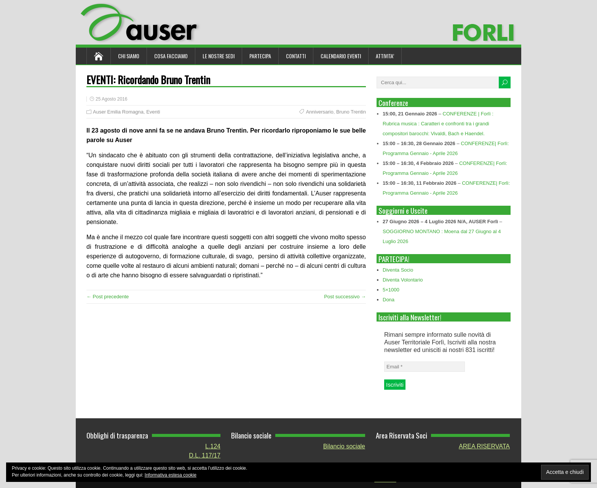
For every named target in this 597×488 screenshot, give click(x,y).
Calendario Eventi (341, 56)
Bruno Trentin (351, 112)
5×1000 (391, 290)
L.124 (212, 446)
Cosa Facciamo (171, 56)
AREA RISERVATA (484, 446)
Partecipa (260, 56)
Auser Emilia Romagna (118, 112)
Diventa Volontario (403, 280)
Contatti (296, 56)
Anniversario (319, 112)
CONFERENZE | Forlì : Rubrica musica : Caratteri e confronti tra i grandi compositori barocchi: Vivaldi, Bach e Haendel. (438, 123)
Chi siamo (128, 56)
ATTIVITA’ (385, 56)
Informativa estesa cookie (170, 475)
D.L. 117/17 (204, 455)
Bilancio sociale (344, 446)
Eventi (153, 112)
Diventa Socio (398, 270)
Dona (388, 299)
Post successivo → (345, 296)
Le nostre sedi (219, 56)
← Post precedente (107, 296)
